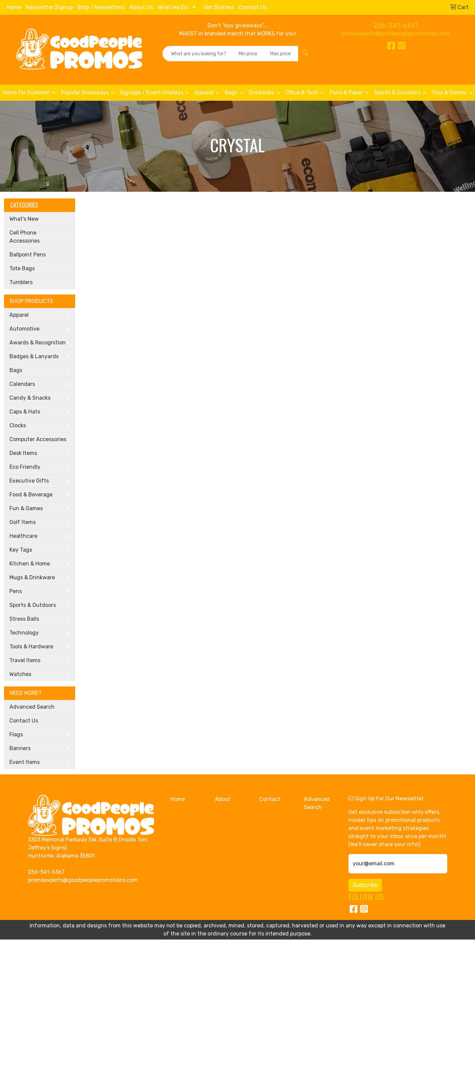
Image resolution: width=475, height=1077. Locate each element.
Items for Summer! (26, 92)
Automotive (24, 329)
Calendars (22, 384)
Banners (20, 748)
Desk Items (23, 453)
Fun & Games (26, 508)
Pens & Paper (346, 92)
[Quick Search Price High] (282, 53)
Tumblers (21, 282)
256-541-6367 (396, 26)
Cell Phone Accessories (24, 236)
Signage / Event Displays (151, 92)
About (222, 799)
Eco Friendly (24, 467)
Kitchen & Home (29, 563)
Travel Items (24, 660)
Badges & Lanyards (34, 356)
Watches (20, 674)
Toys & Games (449, 92)
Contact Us (252, 7)
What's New (24, 219)
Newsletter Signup (49, 7)
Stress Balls (24, 619)
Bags (231, 92)
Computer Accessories (37, 439)
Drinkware (261, 92)
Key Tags (20, 550)
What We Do (173, 7)
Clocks (17, 425)
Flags (16, 734)
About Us (141, 7)
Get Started (218, 7)
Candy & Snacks (30, 398)
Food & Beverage (31, 494)
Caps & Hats (24, 411)
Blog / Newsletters (101, 7)
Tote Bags (22, 268)
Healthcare (23, 536)
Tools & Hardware (31, 646)
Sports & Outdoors (397, 92)
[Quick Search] (198, 53)
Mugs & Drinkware (32, 577)
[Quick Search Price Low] (251, 53)
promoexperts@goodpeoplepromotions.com (396, 33)
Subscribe (365, 885)
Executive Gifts (29, 481)
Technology (24, 632)
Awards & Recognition (37, 342)
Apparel (204, 92)
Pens (15, 591)
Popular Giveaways (85, 92)
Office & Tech (301, 92)
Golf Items (22, 522)
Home (13, 7)
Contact (269, 799)
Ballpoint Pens (27, 254)
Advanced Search (32, 707)
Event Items (24, 762)
